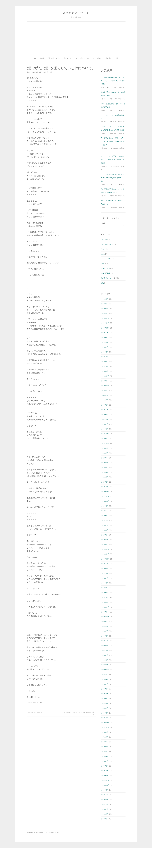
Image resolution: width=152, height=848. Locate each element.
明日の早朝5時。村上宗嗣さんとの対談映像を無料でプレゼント (79, 713)
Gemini (103, 249)
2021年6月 (104, 578)
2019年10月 (105, 670)
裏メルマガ (67, 58)
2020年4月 (104, 646)
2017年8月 (104, 737)
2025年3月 (104, 361)
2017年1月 (104, 771)
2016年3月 (104, 814)
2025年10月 (105, 328)
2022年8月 (104, 511)
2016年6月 (104, 804)
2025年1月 (104, 371)
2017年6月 (104, 747)
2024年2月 (104, 424)
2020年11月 (105, 612)
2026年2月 (104, 309)
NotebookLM (105, 268)
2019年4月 (104, 679)
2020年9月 (104, 621)
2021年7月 (104, 573)
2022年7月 (104, 515)
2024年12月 (105, 376)
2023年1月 (104, 487)
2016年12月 (105, 775)
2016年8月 (104, 795)
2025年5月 (104, 352)
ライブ (75, 58)
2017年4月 (104, 756)
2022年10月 (105, 501)
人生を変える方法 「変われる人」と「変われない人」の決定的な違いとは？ (113, 141)
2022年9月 (104, 506)
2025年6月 (104, 347)
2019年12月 (105, 665)
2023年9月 (104, 448)
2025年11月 (105, 323)
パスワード (90, 58)
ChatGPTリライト (107, 244)
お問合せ (82, 58)
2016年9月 (104, 790)
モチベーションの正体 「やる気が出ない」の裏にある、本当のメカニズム (113, 159)
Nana (102, 263)
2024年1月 (104, 429)
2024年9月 (104, 390)
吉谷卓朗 (49, 72)
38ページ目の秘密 (39, 58)
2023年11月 (105, 438)
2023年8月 (104, 453)
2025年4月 (104, 357)
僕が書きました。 (39, 703)
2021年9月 (104, 564)
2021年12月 (105, 549)
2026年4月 (104, 299)
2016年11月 (105, 780)
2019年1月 (104, 689)
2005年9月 (104, 819)
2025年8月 (104, 337)
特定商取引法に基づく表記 (35, 832)
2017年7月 (104, 742)
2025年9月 (104, 333)
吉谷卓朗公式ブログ (76, 13)
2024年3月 (104, 419)
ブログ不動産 (105, 273)
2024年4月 (104, 414)
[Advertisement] (76, 40)
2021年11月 (105, 554)
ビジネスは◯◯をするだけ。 (35, 712)
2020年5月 (104, 641)
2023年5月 (104, 467)
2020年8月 (104, 626)
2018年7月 (104, 694)
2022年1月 (104, 544)
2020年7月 (104, 631)
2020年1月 (104, 660)
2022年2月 (104, 540)
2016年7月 (104, 800)
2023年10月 (105, 443)
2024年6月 (104, 405)
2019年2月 (104, 684)
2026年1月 (104, 313)
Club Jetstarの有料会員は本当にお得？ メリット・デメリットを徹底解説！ (113, 80)
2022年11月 (105, 496)
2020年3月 (104, 650)
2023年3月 (104, 477)
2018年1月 (104, 718)
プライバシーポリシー (52, 832)
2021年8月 (104, 569)
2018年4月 (104, 703)
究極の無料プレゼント (55, 58)
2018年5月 (104, 698)
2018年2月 (104, 713)
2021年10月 (105, 559)
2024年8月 (104, 395)
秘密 (102, 283)
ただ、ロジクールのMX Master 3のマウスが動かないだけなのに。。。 (112, 177)
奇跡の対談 (107, 58)
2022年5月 (104, 525)
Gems (103, 254)
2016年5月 (104, 809)
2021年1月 (104, 602)
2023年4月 (104, 472)
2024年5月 (104, 410)
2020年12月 (105, 607)
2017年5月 (104, 751)
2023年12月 (105, 434)
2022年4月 (104, 530)
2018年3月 (104, 708)
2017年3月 (104, 761)
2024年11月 (105, 381)
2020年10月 (105, 617)
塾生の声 (99, 58)
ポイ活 (116, 58)
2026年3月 (104, 304)
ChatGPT (104, 239)
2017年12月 (105, 723)
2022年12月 (105, 492)
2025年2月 (104, 366)
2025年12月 (105, 318)
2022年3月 (104, 535)
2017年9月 (104, 732)
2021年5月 (104, 583)
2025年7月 (104, 342)
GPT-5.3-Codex (106, 259)
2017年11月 (105, 727)
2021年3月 (104, 592)
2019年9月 (104, 674)
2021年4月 (104, 588)
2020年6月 (104, 636)
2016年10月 (105, 785)
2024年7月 (104, 400)
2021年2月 (104, 597)
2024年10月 (105, 386)
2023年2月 (104, 482)
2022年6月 (104, 520)
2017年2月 (104, 766)
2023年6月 (104, 463)
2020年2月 (104, 655)
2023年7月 (104, 458)
